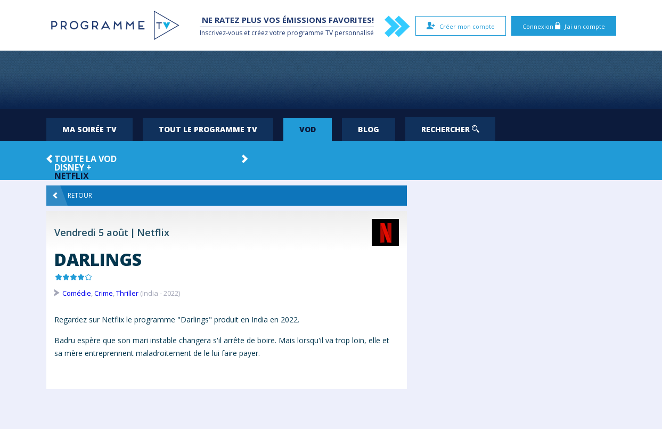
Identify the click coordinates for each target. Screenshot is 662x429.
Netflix (71, 176)
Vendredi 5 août (91, 232)
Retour (72, 195)
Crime (103, 293)
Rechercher (450, 129)
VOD (307, 129)
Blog (368, 129)
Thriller (127, 293)
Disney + (73, 167)
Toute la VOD (85, 159)
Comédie (76, 293)
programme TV (310, 32)
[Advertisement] (331, 80)
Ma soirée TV (89, 129)
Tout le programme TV (208, 129)
